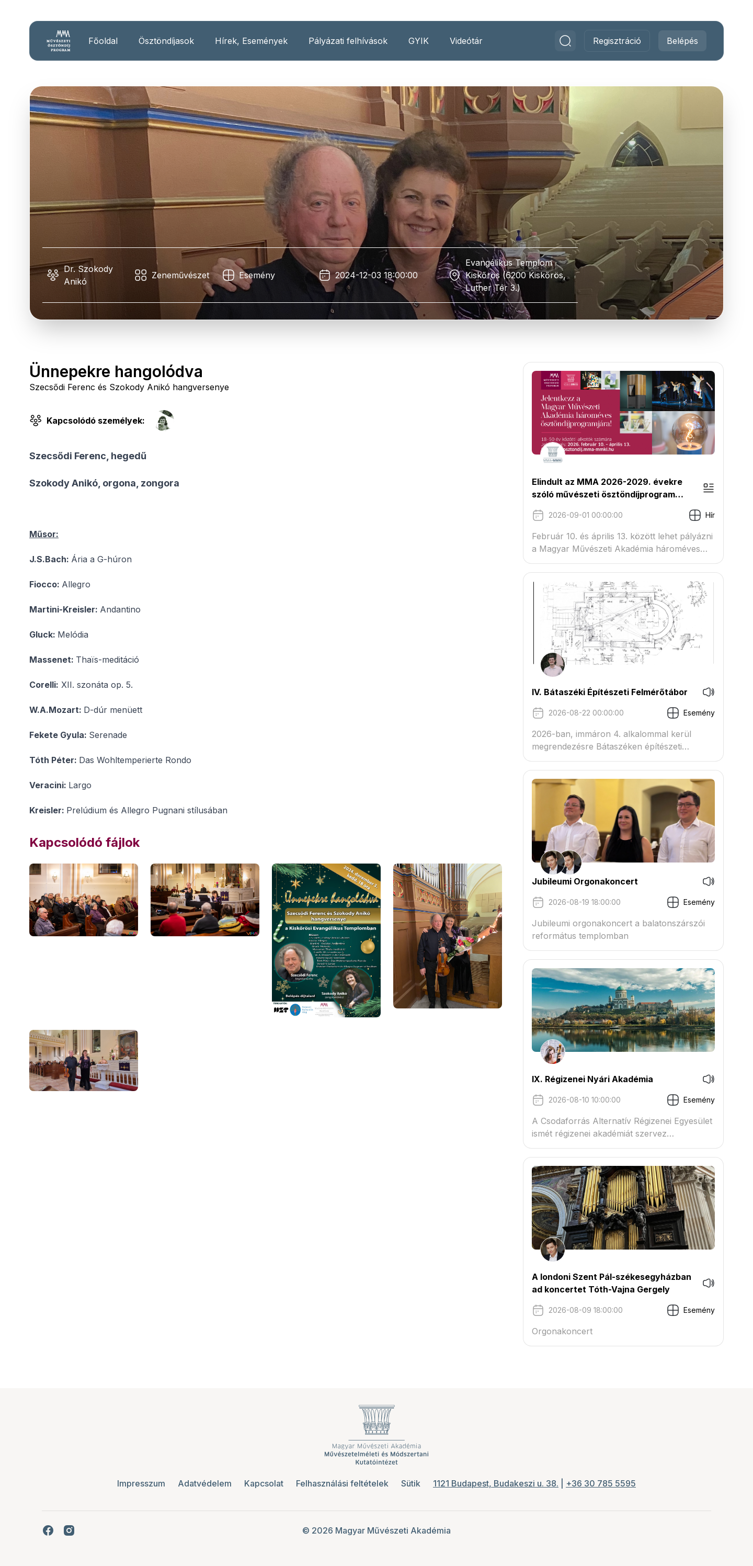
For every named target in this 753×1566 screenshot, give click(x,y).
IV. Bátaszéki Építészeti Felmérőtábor (610, 692)
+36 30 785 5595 (601, 1483)
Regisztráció (617, 41)
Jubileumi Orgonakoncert (585, 881)
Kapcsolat (263, 1483)
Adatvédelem (205, 1483)
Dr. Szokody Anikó (88, 275)
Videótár (466, 41)
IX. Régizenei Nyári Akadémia (592, 1079)
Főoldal (103, 41)
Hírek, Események (251, 41)
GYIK (418, 41)
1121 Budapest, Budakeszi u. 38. (495, 1483)
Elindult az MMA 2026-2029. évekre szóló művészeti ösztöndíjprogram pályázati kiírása (607, 488)
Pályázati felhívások (348, 41)
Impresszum (141, 1483)
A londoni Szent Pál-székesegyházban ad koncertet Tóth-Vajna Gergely (611, 1283)
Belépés (682, 41)
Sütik (410, 1483)
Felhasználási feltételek (342, 1483)
